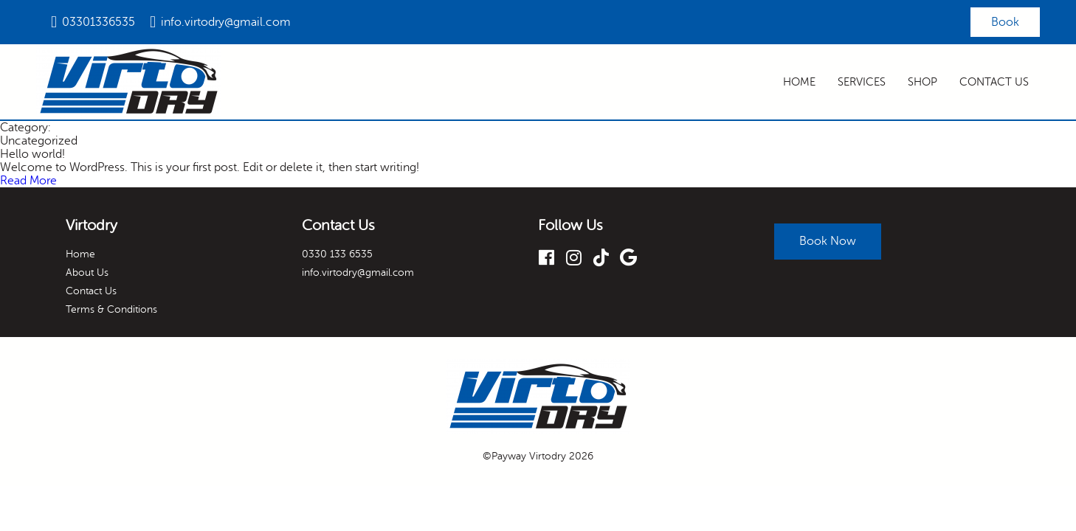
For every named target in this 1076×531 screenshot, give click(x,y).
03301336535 (98, 23)
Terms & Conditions (111, 310)
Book (1004, 23)
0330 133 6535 (337, 255)
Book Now (832, 238)
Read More (28, 182)
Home (799, 83)
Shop (922, 83)
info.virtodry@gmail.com (226, 23)
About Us (87, 274)
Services (862, 83)
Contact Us (994, 83)
